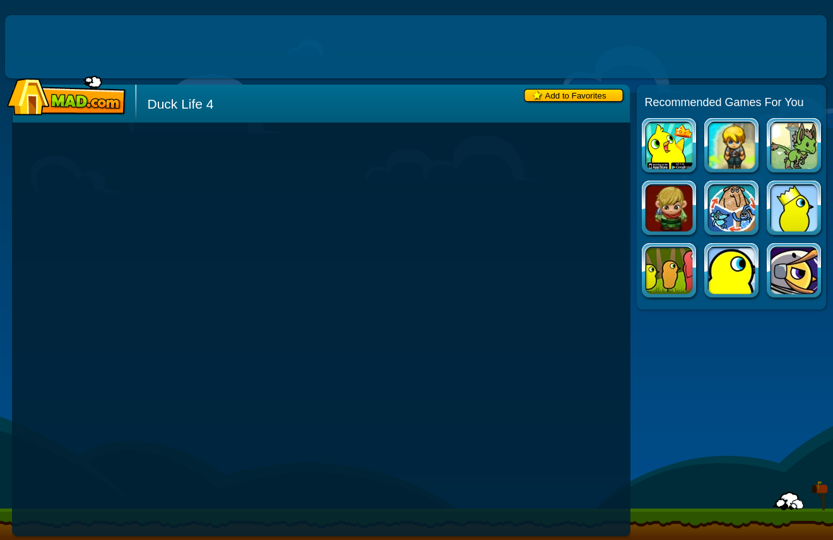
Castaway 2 (732, 147)
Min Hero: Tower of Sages (670, 209)
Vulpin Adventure (795, 147)
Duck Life (732, 272)
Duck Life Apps (670, 147)
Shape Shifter (732, 209)
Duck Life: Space (795, 272)
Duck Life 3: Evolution (670, 272)
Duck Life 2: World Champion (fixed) (795, 209)
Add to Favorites (575, 95)
